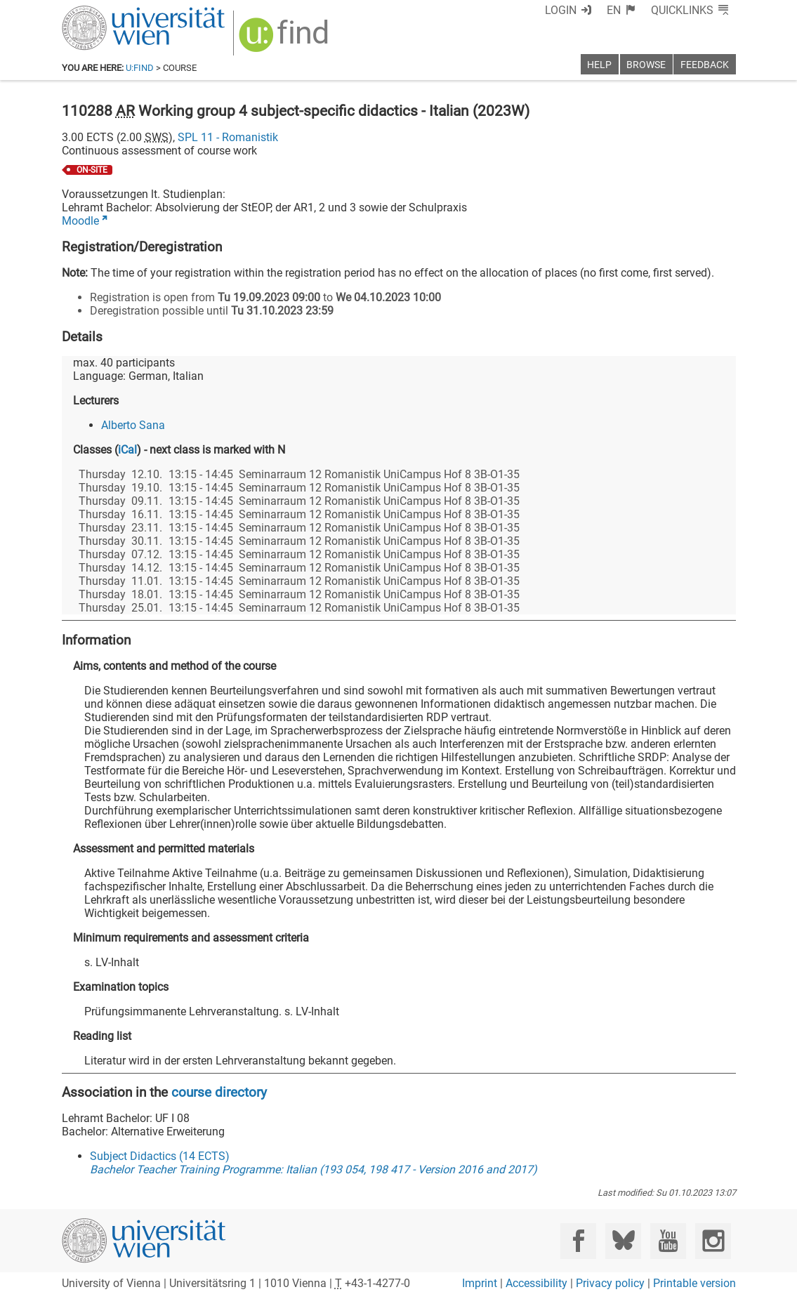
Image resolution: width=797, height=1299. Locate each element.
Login (561, 10)
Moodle (80, 221)
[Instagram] (713, 1241)
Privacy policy (610, 1283)
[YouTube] (668, 1241)
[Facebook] (578, 1241)
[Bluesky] (623, 1241)
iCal (127, 449)
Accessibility (536, 1283)
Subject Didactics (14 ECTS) (160, 1156)
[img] (285, 39)
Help (599, 65)
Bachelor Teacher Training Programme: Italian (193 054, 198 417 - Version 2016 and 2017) (313, 1169)
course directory (219, 1092)
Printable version (694, 1283)
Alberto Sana (133, 425)
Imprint (479, 1283)
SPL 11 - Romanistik (228, 137)
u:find (140, 67)
